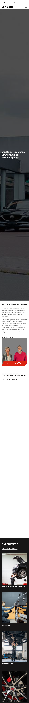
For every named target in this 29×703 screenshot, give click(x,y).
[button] (25, 6)
